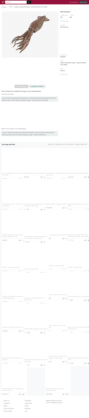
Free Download (21, 86)
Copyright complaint (37, 86)
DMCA (6, 406)
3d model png (59, 144)
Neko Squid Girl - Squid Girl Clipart (55, 262)
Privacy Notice (8, 411)
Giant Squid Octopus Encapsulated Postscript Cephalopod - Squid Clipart (33, 202)
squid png (51, 144)
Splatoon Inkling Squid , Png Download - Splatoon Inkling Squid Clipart (11, 233)
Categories (28, 400)
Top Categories (73, 2)
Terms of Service (9, 408)
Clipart (27, 406)
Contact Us (7, 403)
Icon (26, 411)
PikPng (4, 7)
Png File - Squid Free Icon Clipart (11, 263)
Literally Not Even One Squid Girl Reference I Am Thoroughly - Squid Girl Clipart (33, 234)
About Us (6, 400)
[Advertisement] (30, 71)
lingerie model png (81, 144)
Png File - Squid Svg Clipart (75, 263)
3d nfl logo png (69, 144)
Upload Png (28, 403)
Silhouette (28, 408)
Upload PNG (83, 2)
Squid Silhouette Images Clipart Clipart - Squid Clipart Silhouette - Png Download (76, 233)
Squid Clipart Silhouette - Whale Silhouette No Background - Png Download (54, 354)
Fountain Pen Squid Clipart (31, 265)
